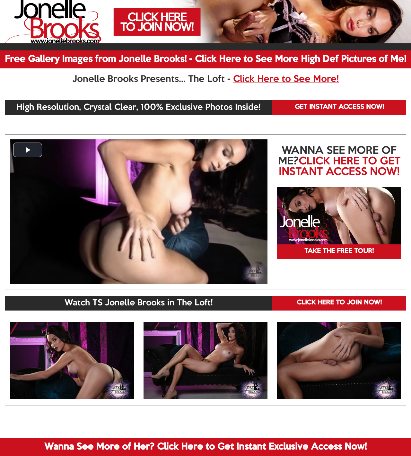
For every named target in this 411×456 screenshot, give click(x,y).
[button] (27, 150)
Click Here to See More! (286, 79)
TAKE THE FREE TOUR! (339, 251)
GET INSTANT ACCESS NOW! (339, 107)
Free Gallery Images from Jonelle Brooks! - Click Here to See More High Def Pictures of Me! (205, 59)
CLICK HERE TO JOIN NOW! (339, 303)
